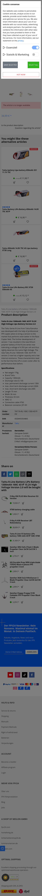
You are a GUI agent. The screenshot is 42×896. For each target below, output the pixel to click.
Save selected (10, 65)
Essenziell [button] (10, 47)
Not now (21, 74)
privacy (21, 40)
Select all (33, 65)
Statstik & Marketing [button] (16, 54)
